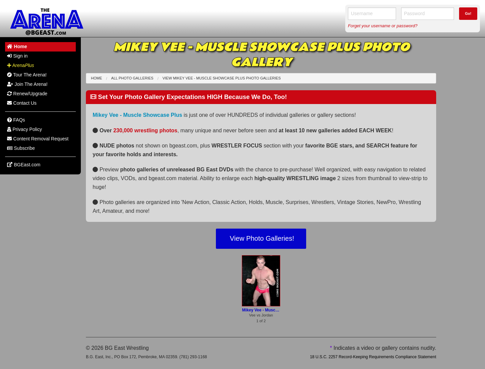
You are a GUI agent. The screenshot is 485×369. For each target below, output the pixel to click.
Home (96, 78)
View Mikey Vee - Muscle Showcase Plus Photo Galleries (221, 78)
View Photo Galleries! (261, 238)
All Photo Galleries (132, 78)
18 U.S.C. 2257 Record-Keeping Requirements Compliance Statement (373, 357)
